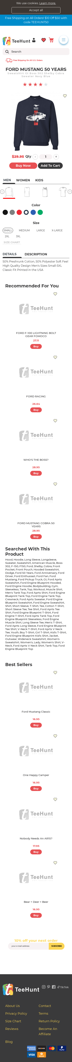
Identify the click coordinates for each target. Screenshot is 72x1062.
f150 (22, 566)
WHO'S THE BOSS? (36, 459)
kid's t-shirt (58, 632)
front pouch (24, 569)
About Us (12, 1006)
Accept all (36, 10)
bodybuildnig (42, 586)
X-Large (57, 230)
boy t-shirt (27, 632)
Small (8, 230)
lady (37, 642)
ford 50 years (24, 572)
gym (55, 586)
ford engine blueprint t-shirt (31, 612)
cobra (48, 566)
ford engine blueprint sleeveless (32, 617)
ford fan (42, 576)
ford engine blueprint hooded (40, 582)
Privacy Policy (16, 1013)
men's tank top (15, 592)
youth (15, 632)
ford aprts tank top (38, 615)
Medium (24, 230)
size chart (12, 242)
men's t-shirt (53, 622)
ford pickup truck (30, 579)
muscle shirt (54, 589)
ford (30, 566)
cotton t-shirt (54, 606)
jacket (53, 635)
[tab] (12, 254)
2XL (7, 236)
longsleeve (48, 559)
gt (45, 579)
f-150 (14, 566)
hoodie (18, 559)
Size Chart (13, 1021)
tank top (51, 645)
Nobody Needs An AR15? (36, 838)
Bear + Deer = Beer (36, 901)
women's (26, 642)
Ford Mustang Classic (36, 711)
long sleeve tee (33, 622)
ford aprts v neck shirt (28, 645)
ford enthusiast (24, 576)
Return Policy (49, 1021)
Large (41, 230)
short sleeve (20, 606)
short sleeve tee (16, 609)
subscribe (56, 946)
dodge (9, 572)
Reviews (11, 1029)
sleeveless (12, 589)
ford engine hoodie (18, 586)
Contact (45, 1006)
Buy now (23, 166)
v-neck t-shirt (27, 629)
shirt (8, 606)
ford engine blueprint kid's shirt (26, 635)
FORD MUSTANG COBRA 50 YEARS (36, 525)
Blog (9, 1042)
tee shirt (33, 609)
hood (9, 559)
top (29, 589)
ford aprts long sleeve (20, 625)
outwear (11, 639)
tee (41, 606)
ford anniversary (45, 572)
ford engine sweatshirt (48, 602)
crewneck (12, 599)
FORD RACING (36, 396)
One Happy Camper (36, 775)
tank (23, 589)
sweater (10, 563)
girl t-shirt (42, 632)
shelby (38, 566)
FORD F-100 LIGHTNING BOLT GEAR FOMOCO (36, 334)
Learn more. (47, 3)
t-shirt (34, 606)
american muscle (43, 563)
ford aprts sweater (32, 599)
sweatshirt (24, 563)
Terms (43, 1013)
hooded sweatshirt (46, 569)
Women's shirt (51, 642)
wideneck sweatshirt (32, 639)
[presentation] (36, 958)
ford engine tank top (45, 596)
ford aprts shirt (37, 592)
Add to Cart (50, 166)
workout (39, 589)
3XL (18, 236)
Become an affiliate (48, 1031)
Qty (28, 156)
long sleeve (32, 559)
